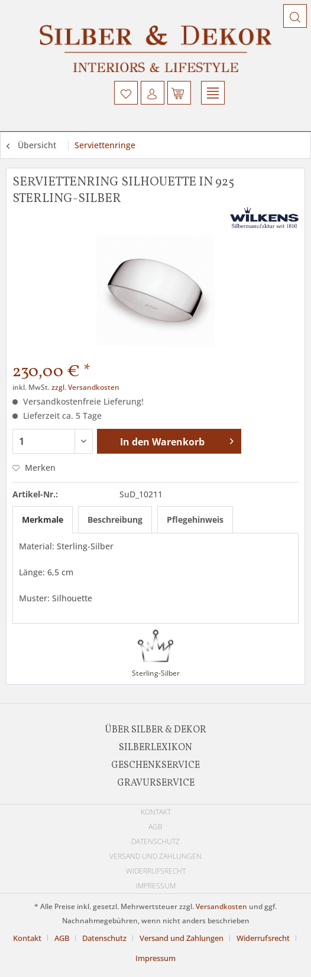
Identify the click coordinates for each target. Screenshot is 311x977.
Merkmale (42, 519)
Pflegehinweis (195, 519)
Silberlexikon (155, 747)
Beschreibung (115, 519)
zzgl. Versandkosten (85, 387)
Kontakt (156, 812)
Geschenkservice (155, 765)
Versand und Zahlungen (155, 856)
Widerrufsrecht (156, 871)
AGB (155, 827)
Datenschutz (155, 841)
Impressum (156, 886)
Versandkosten (221, 906)
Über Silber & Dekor (155, 730)
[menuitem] (126, 93)
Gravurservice (156, 783)
